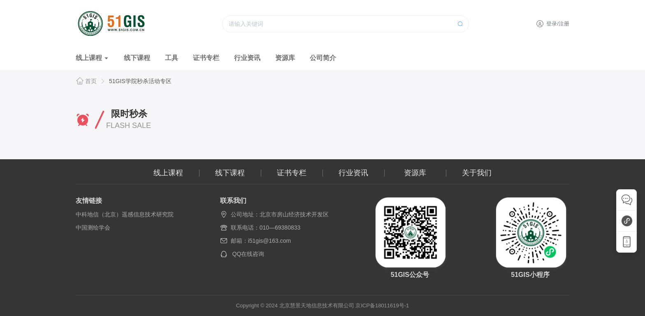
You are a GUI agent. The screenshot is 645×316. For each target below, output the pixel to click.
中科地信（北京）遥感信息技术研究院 (125, 214)
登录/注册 (552, 24)
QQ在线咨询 (248, 254)
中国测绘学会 (93, 227)
